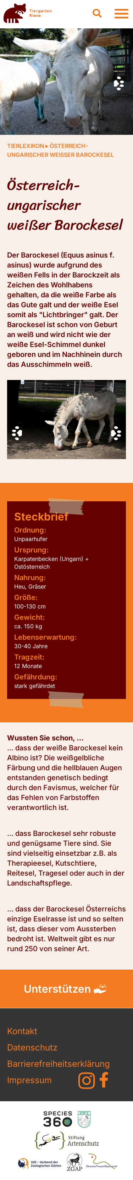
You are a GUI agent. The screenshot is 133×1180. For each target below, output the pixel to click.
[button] (97, 13)
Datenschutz (32, 1047)
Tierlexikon (25, 145)
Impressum (29, 1080)
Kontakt (22, 1031)
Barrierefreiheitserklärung (34, 1064)
